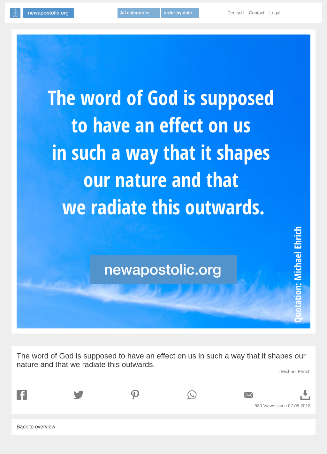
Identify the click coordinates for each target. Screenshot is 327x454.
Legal (275, 12)
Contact (256, 12)
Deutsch (235, 12)
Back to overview (36, 426)
